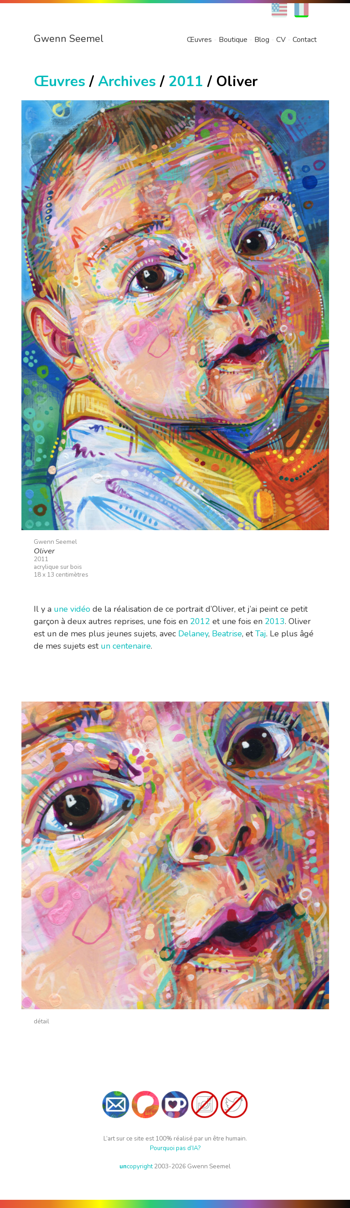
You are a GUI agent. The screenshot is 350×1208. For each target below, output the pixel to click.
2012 (200, 621)
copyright (136, 1166)
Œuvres (199, 40)
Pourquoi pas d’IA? (175, 1148)
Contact (305, 40)
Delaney (193, 633)
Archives (127, 81)
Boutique (233, 40)
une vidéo (72, 609)
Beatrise (227, 633)
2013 (275, 621)
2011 (186, 81)
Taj (260, 633)
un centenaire (126, 645)
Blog (261, 40)
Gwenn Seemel (68, 39)
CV (281, 40)
